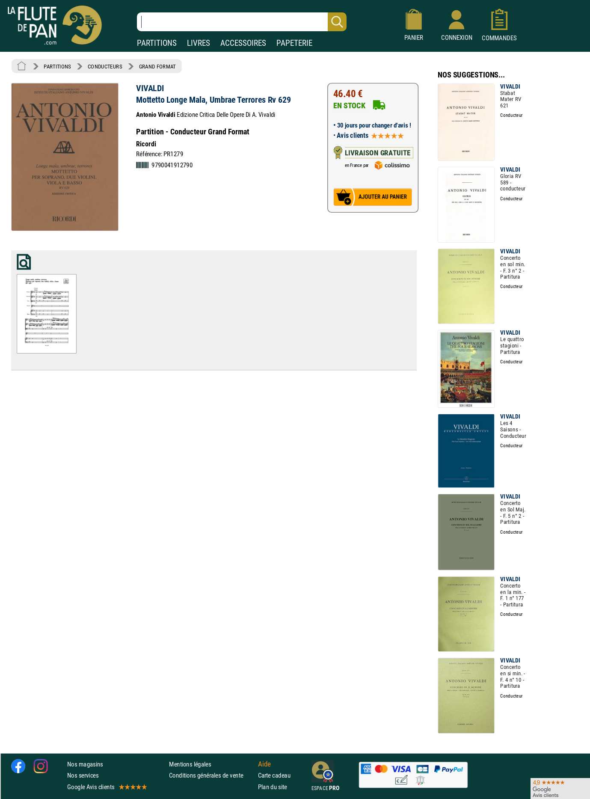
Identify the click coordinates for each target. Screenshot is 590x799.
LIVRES (198, 43)
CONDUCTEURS (105, 66)
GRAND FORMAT (157, 66)
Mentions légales (190, 764)
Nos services (82, 775)
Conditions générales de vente (211, 775)
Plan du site (272, 786)
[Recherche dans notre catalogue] (242, 21)
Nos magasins (85, 764)
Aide (264, 764)
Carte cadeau (274, 775)
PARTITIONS (157, 43)
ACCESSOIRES (243, 43)
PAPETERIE (294, 43)
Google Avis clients (106, 786)
